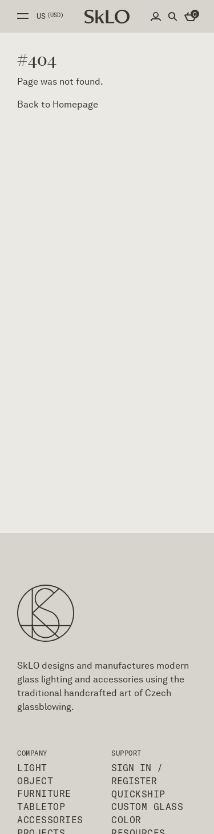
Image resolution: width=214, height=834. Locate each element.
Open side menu (23, 16)
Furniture (44, 793)
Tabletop (41, 806)
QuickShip (138, 794)
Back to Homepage (57, 104)
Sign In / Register (137, 774)
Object (35, 781)
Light (32, 767)
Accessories (50, 819)
